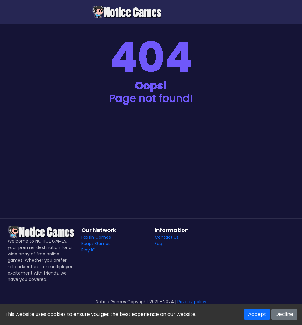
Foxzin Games (96, 237)
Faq (158, 243)
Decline (284, 314)
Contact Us (167, 237)
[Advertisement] (151, 166)
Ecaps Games (96, 243)
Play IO (88, 250)
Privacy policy (191, 302)
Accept (257, 314)
